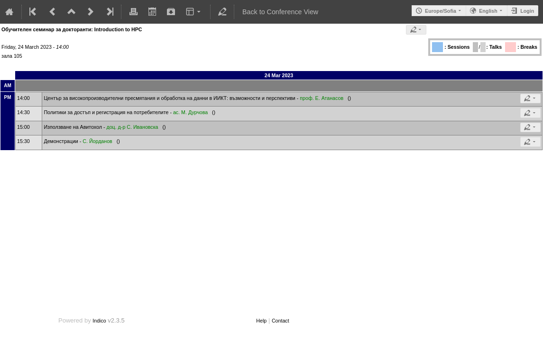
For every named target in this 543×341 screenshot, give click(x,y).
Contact (280, 320)
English (488, 11)
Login (527, 11)
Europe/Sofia (440, 11)
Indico (99, 320)
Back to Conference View (280, 12)
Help (261, 320)
